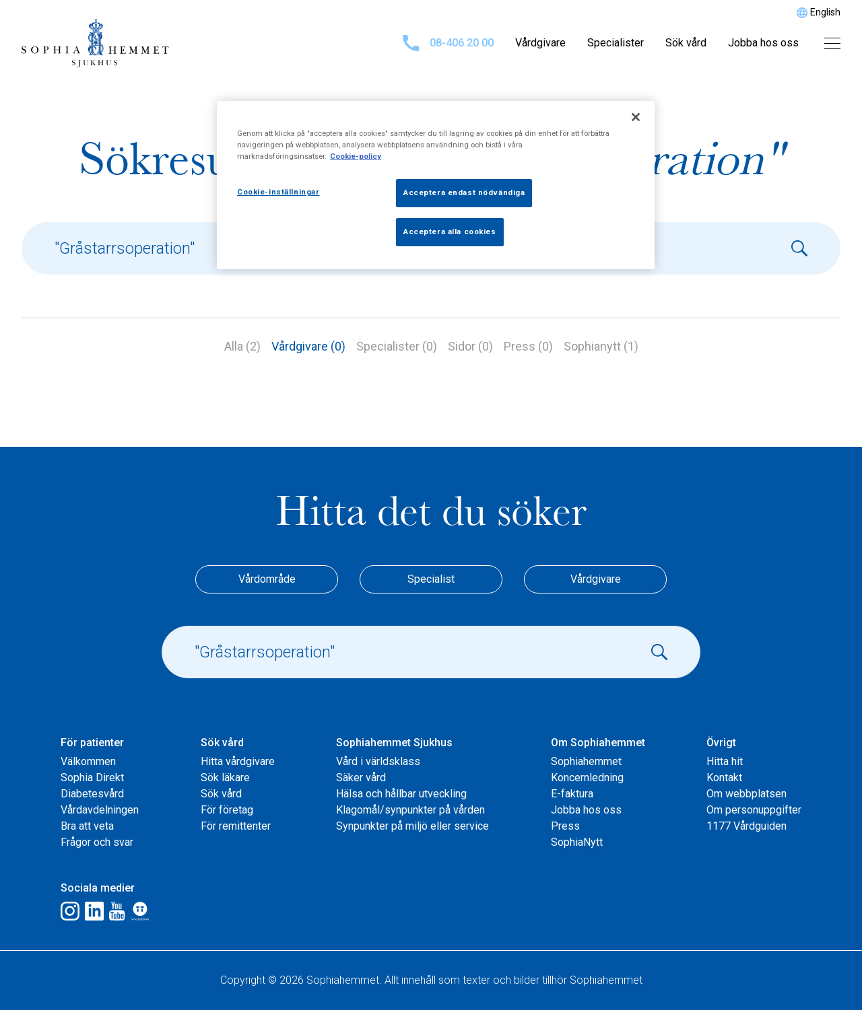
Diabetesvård (92, 793)
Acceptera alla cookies (449, 231)
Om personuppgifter (753, 809)
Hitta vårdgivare (238, 761)
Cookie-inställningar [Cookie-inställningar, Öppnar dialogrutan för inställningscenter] (278, 191)
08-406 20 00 (448, 43)
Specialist (431, 579)
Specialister (615, 42)
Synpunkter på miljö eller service (412, 826)
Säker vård (361, 777)
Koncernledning (587, 777)
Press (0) (528, 346)
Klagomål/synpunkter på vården (410, 809)
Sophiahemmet (586, 761)
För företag (227, 809)
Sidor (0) (470, 346)
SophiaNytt (577, 842)
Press (565, 826)
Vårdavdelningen (100, 809)
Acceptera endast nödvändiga (464, 192)
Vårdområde (267, 579)
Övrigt (721, 742)
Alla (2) (242, 346)
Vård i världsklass (378, 761)
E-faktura (572, 793)
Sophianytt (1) (601, 346)
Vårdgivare (540, 42)
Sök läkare (225, 777)
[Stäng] (636, 117)
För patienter (92, 742)
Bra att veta (87, 826)
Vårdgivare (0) (308, 346)
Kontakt (724, 777)
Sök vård (685, 42)
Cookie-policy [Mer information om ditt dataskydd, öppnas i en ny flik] (355, 156)
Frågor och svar (97, 842)
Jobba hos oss (763, 42)
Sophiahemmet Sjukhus (394, 742)
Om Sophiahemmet (598, 742)
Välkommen (88, 761)
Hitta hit (724, 761)
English (825, 12)
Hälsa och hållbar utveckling (401, 793)
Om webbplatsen (746, 793)
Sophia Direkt (92, 777)
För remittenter (236, 826)
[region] (436, 185)
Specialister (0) (396, 346)
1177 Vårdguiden (746, 826)
